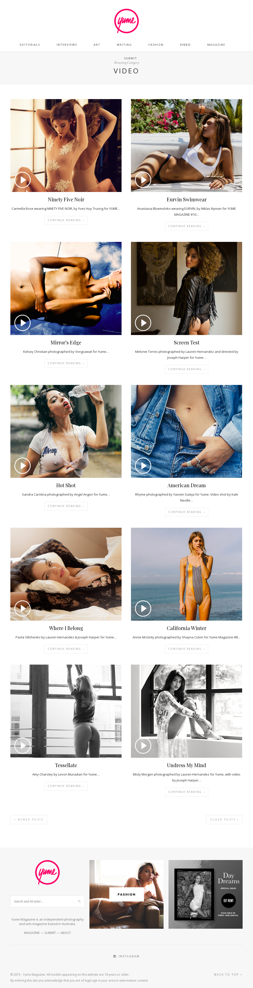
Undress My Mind (186, 765)
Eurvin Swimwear (187, 199)
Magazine (216, 44)
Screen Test (186, 342)
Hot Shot (66, 485)
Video (185, 44)
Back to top (228, 974)
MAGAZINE (32, 932)
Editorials (30, 44)
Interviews (67, 44)
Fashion (156, 44)
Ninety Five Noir (66, 199)
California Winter (186, 628)
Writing (124, 44)
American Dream (187, 485)
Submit (130, 58)
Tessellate (66, 765)
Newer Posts (29, 819)
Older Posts (224, 819)
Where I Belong (66, 628)
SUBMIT (50, 932)
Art (97, 44)
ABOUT (66, 932)
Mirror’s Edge (66, 342)
